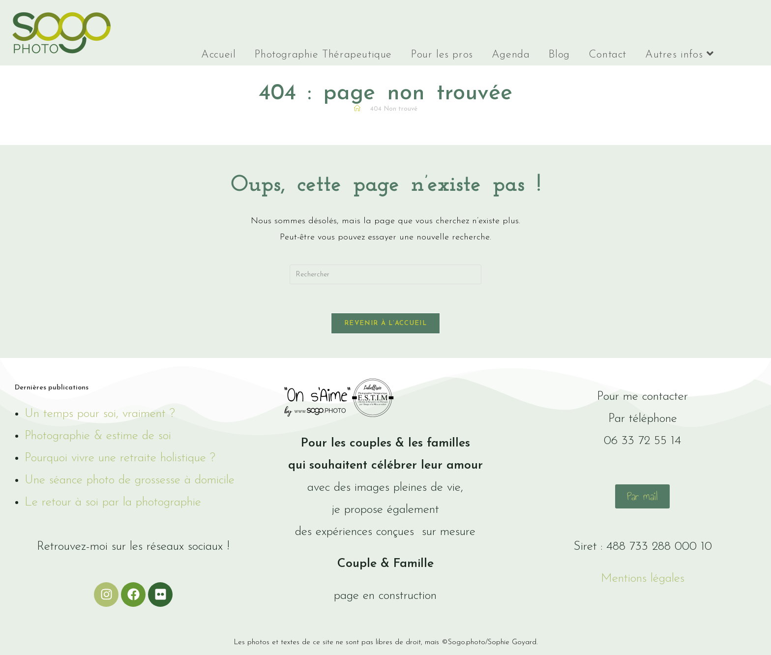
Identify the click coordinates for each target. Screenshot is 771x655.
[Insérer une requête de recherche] (385, 274)
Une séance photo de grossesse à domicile (130, 482)
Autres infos (679, 54)
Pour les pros (442, 54)
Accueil (218, 54)
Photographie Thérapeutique (323, 54)
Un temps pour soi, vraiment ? (100, 415)
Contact (607, 54)
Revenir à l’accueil (385, 325)
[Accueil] (357, 109)
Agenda (511, 54)
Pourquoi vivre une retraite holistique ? (120, 459)
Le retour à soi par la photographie (113, 504)
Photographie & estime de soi (98, 437)
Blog (558, 54)
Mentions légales (642, 580)
